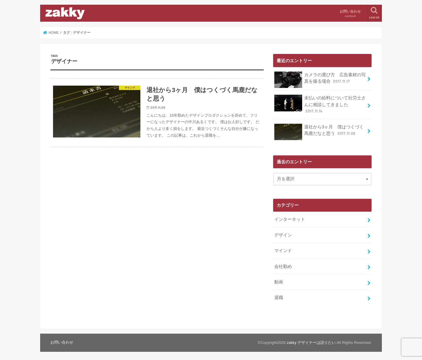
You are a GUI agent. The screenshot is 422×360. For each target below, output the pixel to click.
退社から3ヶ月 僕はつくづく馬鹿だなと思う (319, 131)
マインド (283, 249)
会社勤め (283, 265)
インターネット (289, 218)
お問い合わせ (350, 13)
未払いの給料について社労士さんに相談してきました (320, 104)
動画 (278, 281)
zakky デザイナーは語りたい (311, 341)
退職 (278, 296)
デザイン (283, 234)
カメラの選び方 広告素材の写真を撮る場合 (320, 80)
